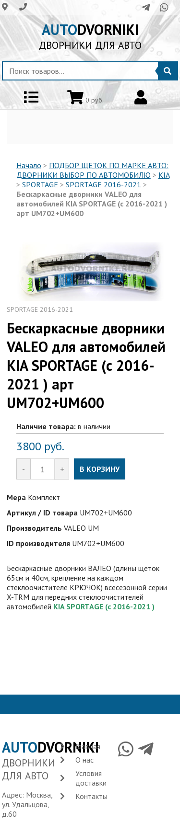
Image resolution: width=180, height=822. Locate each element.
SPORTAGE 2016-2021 (103, 184)
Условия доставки (91, 778)
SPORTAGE (40, 184)
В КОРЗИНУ (100, 469)
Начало (28, 165)
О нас (84, 760)
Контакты (91, 796)
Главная (87, 746)
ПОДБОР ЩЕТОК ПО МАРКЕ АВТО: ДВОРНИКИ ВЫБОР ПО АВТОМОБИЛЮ (92, 170)
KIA (163, 175)
